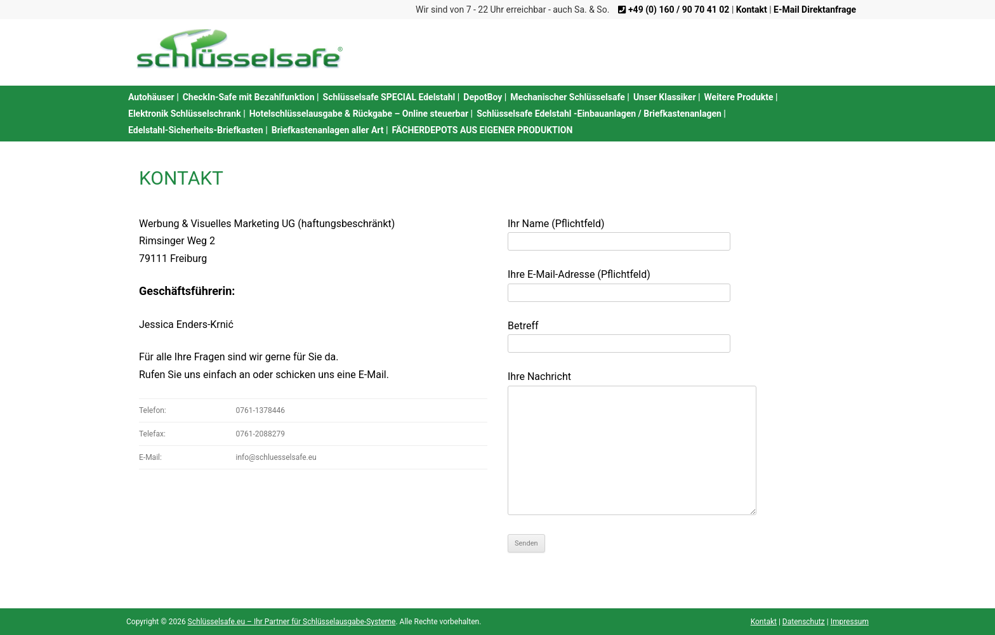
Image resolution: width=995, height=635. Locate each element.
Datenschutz (803, 621)
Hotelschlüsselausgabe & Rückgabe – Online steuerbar (358, 113)
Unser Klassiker (664, 97)
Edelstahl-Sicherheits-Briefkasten (195, 130)
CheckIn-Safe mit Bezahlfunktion (249, 97)
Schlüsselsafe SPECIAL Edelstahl (389, 97)
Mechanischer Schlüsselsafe (567, 97)
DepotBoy (482, 97)
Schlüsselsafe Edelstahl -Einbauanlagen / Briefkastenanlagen (599, 113)
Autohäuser (151, 97)
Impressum (850, 621)
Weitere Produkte (739, 97)
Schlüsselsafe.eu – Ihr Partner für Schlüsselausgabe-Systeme (292, 621)
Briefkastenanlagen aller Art (328, 130)
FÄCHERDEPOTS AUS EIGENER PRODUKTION (482, 130)
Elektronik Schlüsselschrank (184, 113)
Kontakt (764, 621)
